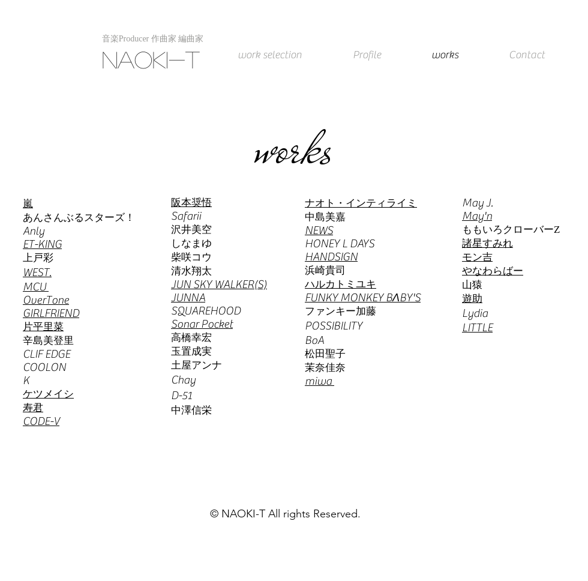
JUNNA (188, 297)
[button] (153, 39)
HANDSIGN (331, 256)
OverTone (46, 300)
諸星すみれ (487, 243)
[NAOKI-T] (153, 59)
